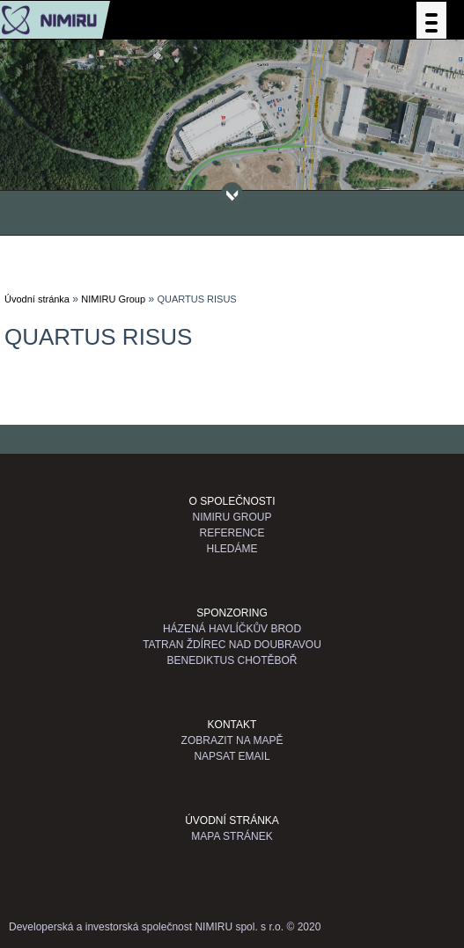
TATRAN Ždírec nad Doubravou (232, 644)
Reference (231, 533)
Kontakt (232, 724)
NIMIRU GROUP (232, 517)
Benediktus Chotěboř (231, 660)
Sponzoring (232, 613)
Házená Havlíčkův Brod (232, 629)
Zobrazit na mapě (232, 740)
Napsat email (231, 756)
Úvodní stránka (37, 299)
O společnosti (231, 501)
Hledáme (231, 549)
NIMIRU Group (113, 299)
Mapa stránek (231, 836)
